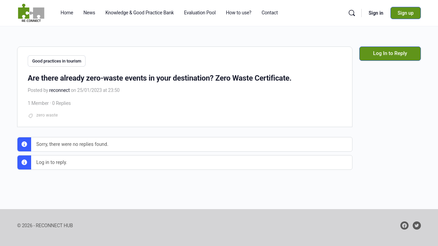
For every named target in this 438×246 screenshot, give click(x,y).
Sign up (406, 13)
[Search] (352, 13)
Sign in (376, 13)
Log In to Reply (390, 53)
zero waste (47, 114)
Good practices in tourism (56, 61)
